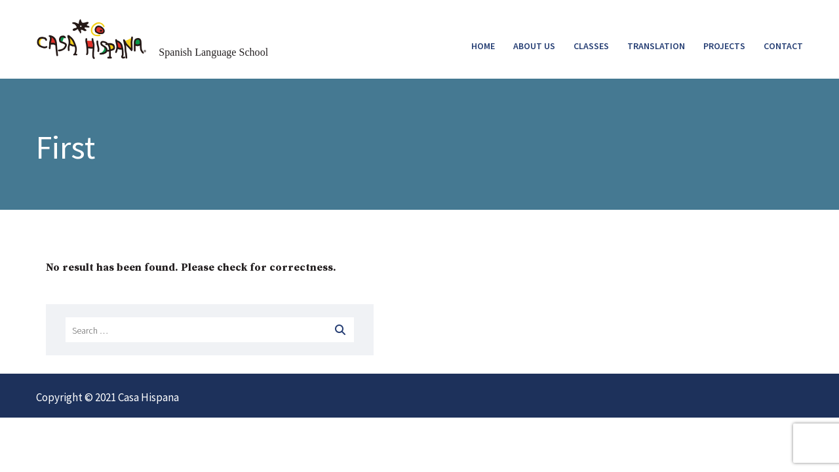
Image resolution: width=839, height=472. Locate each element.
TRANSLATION (656, 46)
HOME (483, 46)
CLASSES (591, 46)
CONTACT (783, 46)
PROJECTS (724, 46)
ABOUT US (534, 46)
